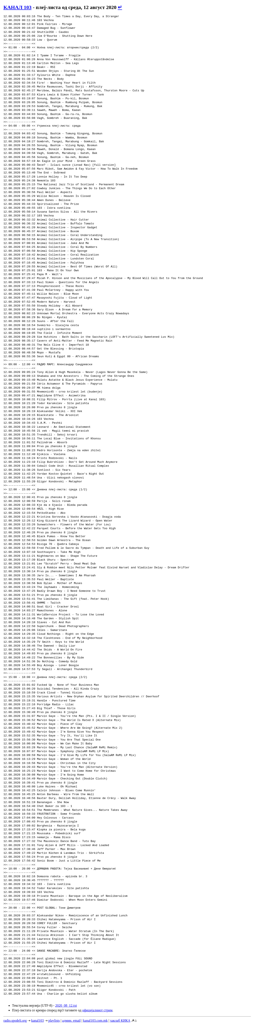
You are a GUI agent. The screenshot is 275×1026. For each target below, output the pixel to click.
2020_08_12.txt (66, 1005)
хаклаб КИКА (120, 1020)
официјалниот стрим (97, 1010)
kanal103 (37, 1020)
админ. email (71, 1020)
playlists (54, 1020)
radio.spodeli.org (15, 1020)
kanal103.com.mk (95, 1020)
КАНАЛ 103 (17, 7)
